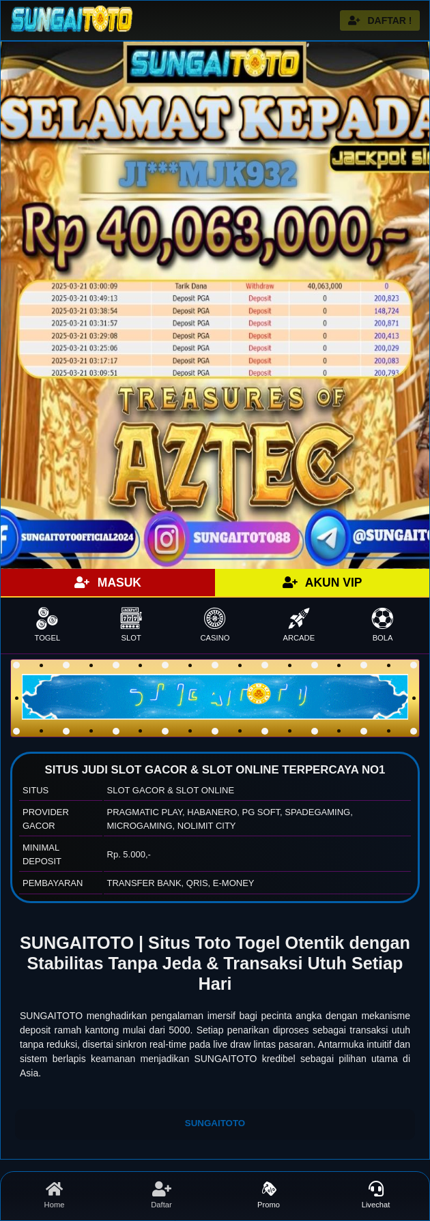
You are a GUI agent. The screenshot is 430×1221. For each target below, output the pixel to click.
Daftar (161, 1195)
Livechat (376, 1195)
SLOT (131, 624)
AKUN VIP (322, 582)
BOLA (383, 624)
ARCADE (299, 624)
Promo (268, 1195)
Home (54, 1195)
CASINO (215, 624)
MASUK (107, 582)
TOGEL (47, 624)
